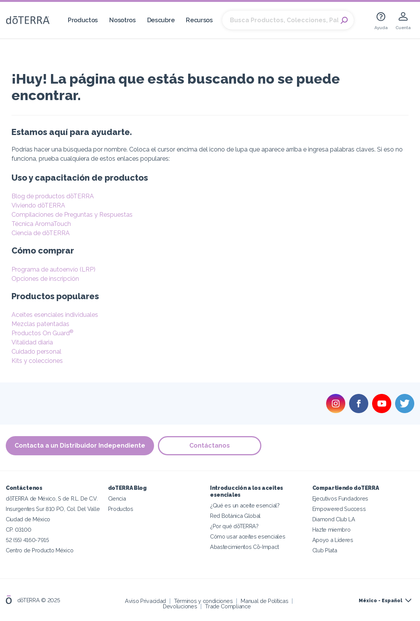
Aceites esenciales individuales (54, 314)
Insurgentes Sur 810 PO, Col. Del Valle (53, 509)
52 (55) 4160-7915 (27, 540)
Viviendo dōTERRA (38, 205)
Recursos (199, 20)
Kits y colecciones (37, 360)
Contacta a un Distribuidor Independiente (80, 445)
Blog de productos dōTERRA (52, 196)
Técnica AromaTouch (41, 223)
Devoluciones (180, 606)
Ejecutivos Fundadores (340, 498)
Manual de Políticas (264, 601)
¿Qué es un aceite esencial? (245, 505)
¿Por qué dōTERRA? (234, 526)
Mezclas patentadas (40, 324)
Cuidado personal (36, 351)
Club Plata (324, 550)
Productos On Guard (42, 333)
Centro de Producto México (39, 550)
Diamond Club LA (333, 519)
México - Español (380, 600)
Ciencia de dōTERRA (40, 233)
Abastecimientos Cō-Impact (244, 547)
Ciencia (117, 498)
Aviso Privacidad (145, 601)
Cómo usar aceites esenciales (247, 536)
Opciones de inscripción (45, 278)
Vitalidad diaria (32, 342)
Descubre (161, 20)
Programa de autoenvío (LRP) (53, 269)
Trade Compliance (228, 606)
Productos (83, 20)
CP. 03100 (18, 529)
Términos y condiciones (203, 601)
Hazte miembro (331, 529)
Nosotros (122, 20)
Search (344, 20)
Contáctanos (209, 445)
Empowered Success (339, 509)
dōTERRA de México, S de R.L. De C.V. (52, 498)
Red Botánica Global (235, 515)
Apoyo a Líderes (332, 540)
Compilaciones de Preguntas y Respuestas (72, 214)
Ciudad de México (28, 519)
